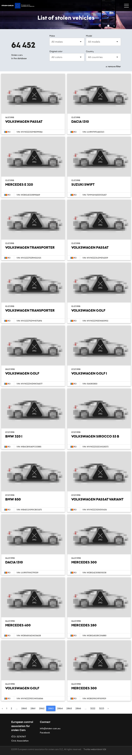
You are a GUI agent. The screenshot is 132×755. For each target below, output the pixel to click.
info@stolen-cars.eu (50, 728)
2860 (24, 708)
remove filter (114, 66)
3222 (92, 708)
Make (52, 35)
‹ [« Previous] (2, 708)
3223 (101, 708)
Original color (55, 51)
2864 (60, 708)
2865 (69, 708)
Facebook (45, 732)
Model (89, 35)
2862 (41, 708)
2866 (78, 708)
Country (90, 51)
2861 (32, 708)
